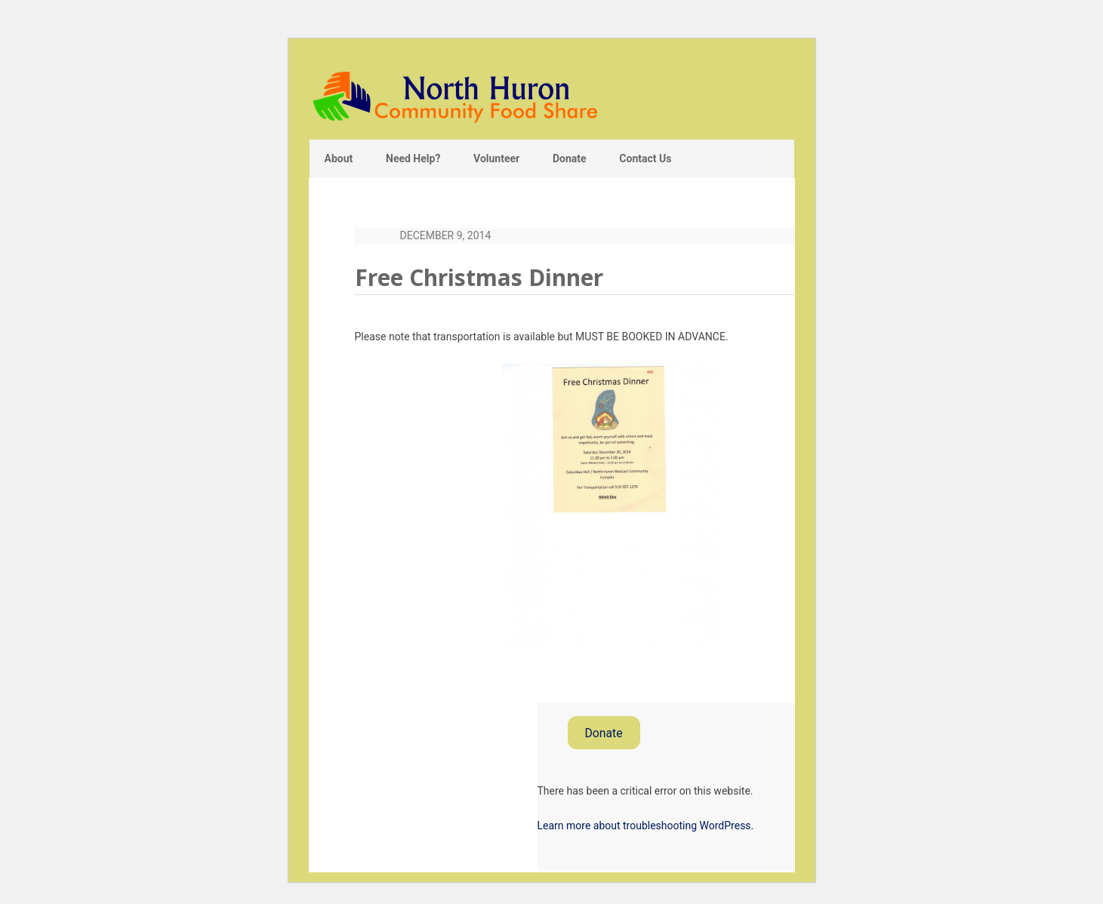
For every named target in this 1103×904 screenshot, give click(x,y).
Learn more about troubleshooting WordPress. (646, 825)
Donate (603, 733)
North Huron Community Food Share (552, 96)
